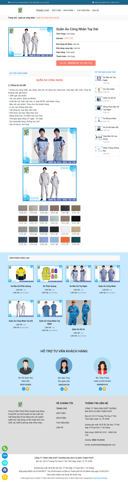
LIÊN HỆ (95, 10)
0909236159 (73, 63)
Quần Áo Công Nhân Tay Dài (21, 321)
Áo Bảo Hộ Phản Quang (21, 286)
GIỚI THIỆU (56, 10)
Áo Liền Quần (109, 89)
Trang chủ (12, 18)
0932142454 (25, 385)
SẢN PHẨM (68, 10)
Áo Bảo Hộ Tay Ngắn (78, 286)
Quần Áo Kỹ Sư (109, 98)
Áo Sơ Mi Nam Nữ (110, 127)
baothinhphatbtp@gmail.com (103, 445)
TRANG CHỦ (42, 10)
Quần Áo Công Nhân (107, 286)
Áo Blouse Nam (109, 118)
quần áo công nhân (26, 18)
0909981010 (102, 385)
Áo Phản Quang (49, 286)
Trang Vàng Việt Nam (99, 478)
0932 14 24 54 (98, 440)
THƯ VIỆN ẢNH (83, 10)
